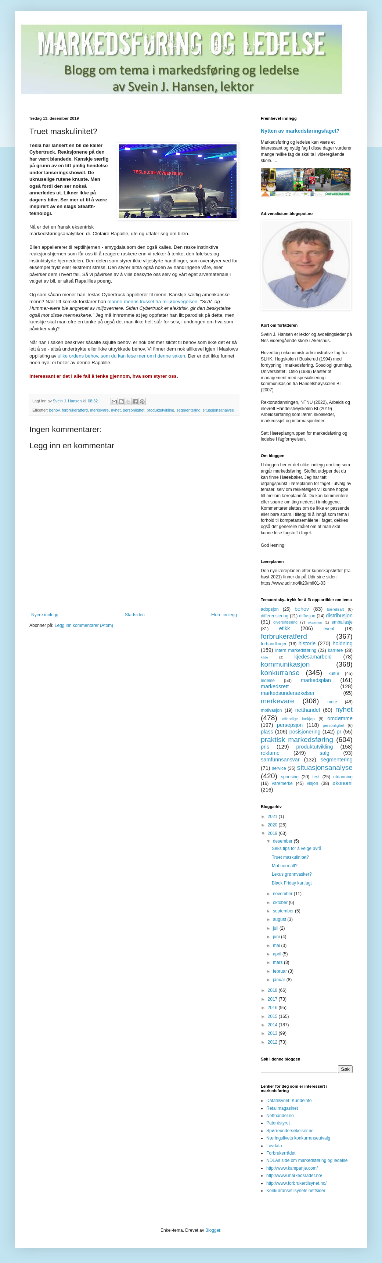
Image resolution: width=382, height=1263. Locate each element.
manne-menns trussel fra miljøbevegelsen (153, 301)
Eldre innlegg (224, 614)
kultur (333, 673)
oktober (281, 902)
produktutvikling (160, 410)
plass (267, 732)
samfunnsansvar (280, 760)
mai (277, 945)
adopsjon (270, 609)
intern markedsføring (295, 650)
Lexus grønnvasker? (292, 874)
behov (54, 410)
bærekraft (335, 609)
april (277, 954)
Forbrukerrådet (280, 1153)
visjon (312, 783)
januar (279, 979)
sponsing (290, 776)
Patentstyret (278, 1123)
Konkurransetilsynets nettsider (295, 1190)
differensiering (274, 615)
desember (283, 841)
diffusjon (307, 615)
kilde (264, 657)
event (329, 628)
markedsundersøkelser (287, 693)
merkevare (99, 410)
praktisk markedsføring (297, 739)
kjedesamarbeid (313, 657)
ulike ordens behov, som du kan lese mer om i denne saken (121, 356)
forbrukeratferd (75, 410)
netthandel (307, 710)
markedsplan (316, 680)
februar (280, 971)
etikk (284, 628)
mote (332, 701)
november (283, 893)
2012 (273, 1042)
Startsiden (135, 614)
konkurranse (280, 673)
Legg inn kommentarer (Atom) (84, 625)
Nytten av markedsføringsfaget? (300, 131)
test (315, 776)
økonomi (342, 783)
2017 (273, 999)
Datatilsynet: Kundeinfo (288, 1100)
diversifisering (285, 622)
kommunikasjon (285, 664)
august (280, 919)
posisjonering (305, 732)
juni (277, 936)
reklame (270, 753)
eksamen (315, 622)
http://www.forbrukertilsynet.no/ (296, 1183)
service (279, 768)
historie (307, 643)
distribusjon (339, 615)
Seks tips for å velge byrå (296, 848)
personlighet (133, 410)
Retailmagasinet (282, 1108)
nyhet (115, 410)
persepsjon (290, 725)
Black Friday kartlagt (292, 883)
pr (338, 732)
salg (324, 753)
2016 (273, 1007)
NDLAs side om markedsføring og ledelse (306, 1160)
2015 (273, 1016)
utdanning (343, 776)
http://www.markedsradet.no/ (294, 1175)
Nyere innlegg (44, 614)
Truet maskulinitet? (290, 857)
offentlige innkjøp (298, 719)
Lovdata (274, 1145)
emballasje (342, 622)
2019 (273, 833)
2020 (273, 825)
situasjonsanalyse (218, 410)
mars (278, 962)
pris (265, 747)
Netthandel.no (280, 1115)
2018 (273, 990)
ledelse (268, 680)
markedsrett (275, 686)
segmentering (188, 410)
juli (276, 928)
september (284, 911)
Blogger (212, 1230)
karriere (335, 650)
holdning (343, 643)
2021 (273, 816)
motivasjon (271, 710)
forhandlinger (273, 643)
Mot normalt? (285, 865)
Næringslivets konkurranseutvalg (298, 1138)
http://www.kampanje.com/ (292, 1168)
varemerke (282, 783)
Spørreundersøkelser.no (290, 1130)
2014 (273, 1024)
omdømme (340, 718)
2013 (273, 1033)
